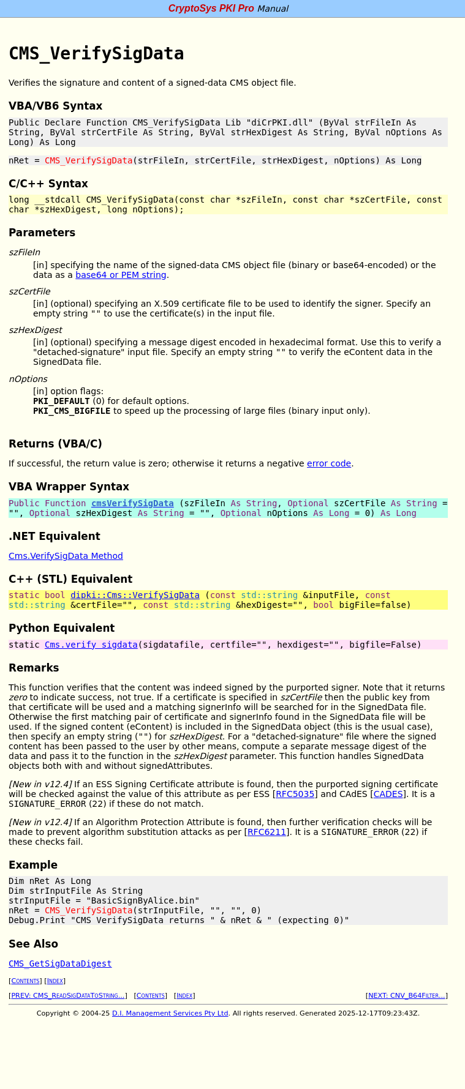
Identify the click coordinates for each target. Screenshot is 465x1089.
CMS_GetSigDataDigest (60, 963)
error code (329, 463)
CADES (388, 794)
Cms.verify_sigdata (91, 644)
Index (55, 981)
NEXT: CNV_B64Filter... (406, 996)
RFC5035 (295, 794)
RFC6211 (267, 832)
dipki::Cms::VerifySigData (135, 595)
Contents (25, 981)
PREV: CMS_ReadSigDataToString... (67, 996)
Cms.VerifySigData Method (66, 556)
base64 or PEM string (120, 275)
